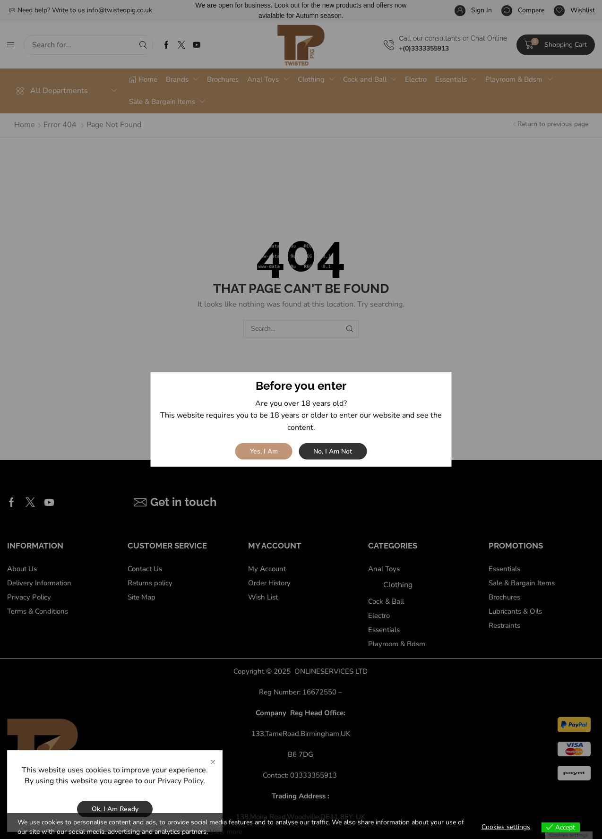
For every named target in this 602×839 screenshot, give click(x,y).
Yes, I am (264, 451)
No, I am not (332, 451)
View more (226, 831)
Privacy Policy (180, 781)
